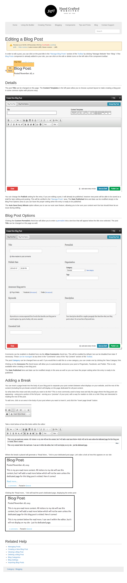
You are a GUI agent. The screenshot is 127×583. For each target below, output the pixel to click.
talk (48, 45)
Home (15, 25)
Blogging (58, 25)
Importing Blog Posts (16, 562)
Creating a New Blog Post (18, 549)
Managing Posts (14, 547)
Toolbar (80, 54)
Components (70, 25)
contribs (52, 45)
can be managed (25, 357)
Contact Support (108, 25)
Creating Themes (44, 25)
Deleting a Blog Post (16, 555)
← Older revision (21, 47)
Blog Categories (14, 557)
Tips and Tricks (85, 25)
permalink (61, 221)
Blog (96, 25)
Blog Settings (13, 560)
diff (15, 47)
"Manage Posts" (57, 199)
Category (10, 569)
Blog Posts (9, 56)
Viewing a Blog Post (15, 552)
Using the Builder (27, 25)
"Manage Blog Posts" (58, 54)
